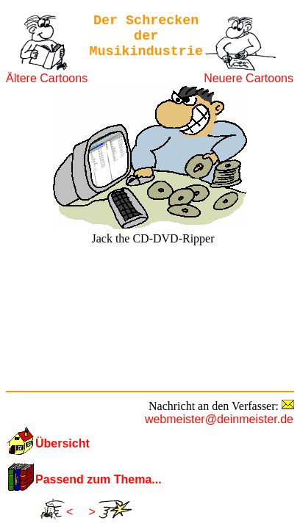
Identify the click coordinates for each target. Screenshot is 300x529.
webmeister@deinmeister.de (219, 419)
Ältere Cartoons (47, 78)
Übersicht (62, 443)
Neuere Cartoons (248, 78)
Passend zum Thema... (98, 479)
